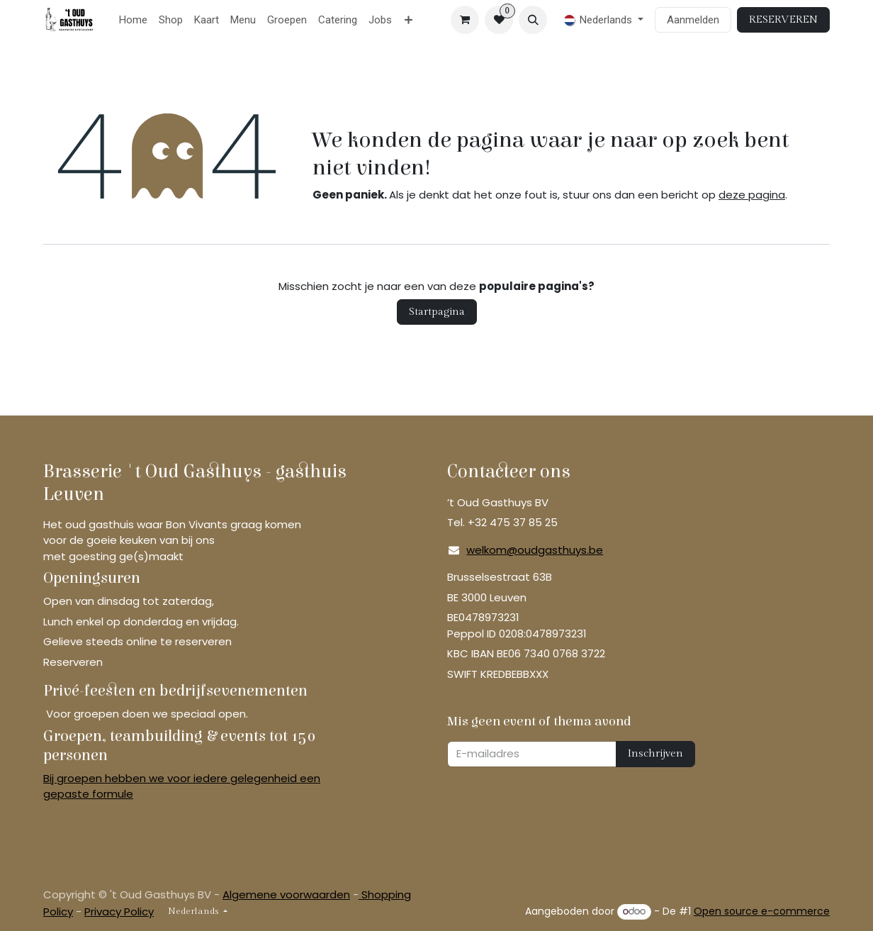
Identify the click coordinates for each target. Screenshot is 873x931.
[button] (533, 20)
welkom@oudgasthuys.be (534, 549)
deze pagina (752, 194)
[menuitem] (133, 20)
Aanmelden (693, 19)
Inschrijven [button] (655, 753)
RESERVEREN (783, 19)
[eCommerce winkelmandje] (465, 20)
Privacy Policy (119, 911)
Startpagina (437, 312)
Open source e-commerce (762, 911)
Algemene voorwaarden (286, 894)
